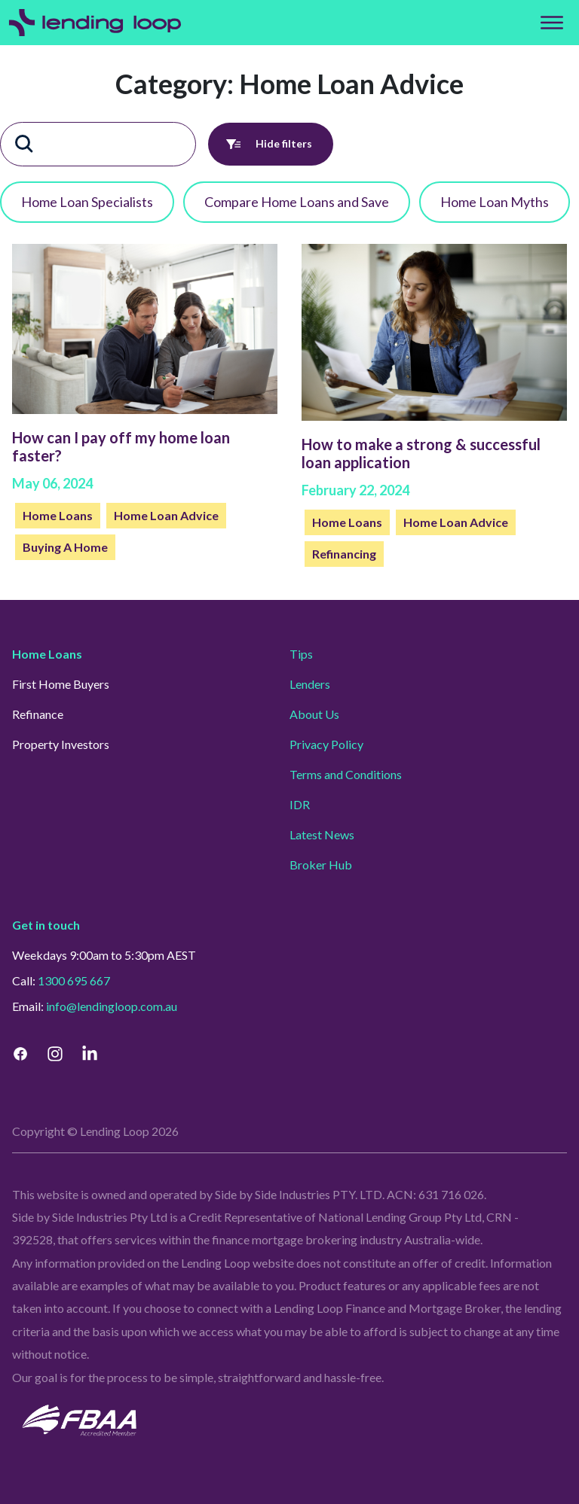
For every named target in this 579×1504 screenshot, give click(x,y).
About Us (314, 714)
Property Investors (60, 744)
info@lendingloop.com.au (111, 1006)
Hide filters (270, 144)
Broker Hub (321, 864)
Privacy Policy (326, 744)
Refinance (37, 714)
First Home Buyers (60, 684)
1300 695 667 (74, 980)
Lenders (310, 684)
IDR (300, 804)
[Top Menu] (552, 23)
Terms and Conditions (346, 774)
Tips (301, 654)
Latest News (322, 834)
